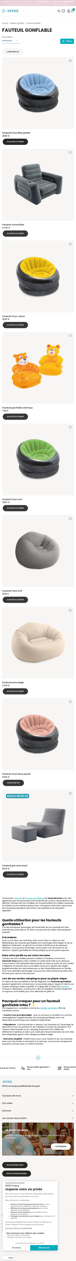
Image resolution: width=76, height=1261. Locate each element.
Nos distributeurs (14, 1165)
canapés (18, 898)
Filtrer (67, 41)
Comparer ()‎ (12, 52)
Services (38, 1110)
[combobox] (59, 11)
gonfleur (65, 986)
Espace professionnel (16, 1173)
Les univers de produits (38, 1118)
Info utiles (38, 1103)
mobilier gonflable (48, 1008)
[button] (69, 11)
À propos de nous (38, 1095)
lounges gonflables (34, 898)
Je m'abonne (60, 1146)
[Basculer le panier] (72, 11)
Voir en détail (13, 785)
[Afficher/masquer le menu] (4, 11)
